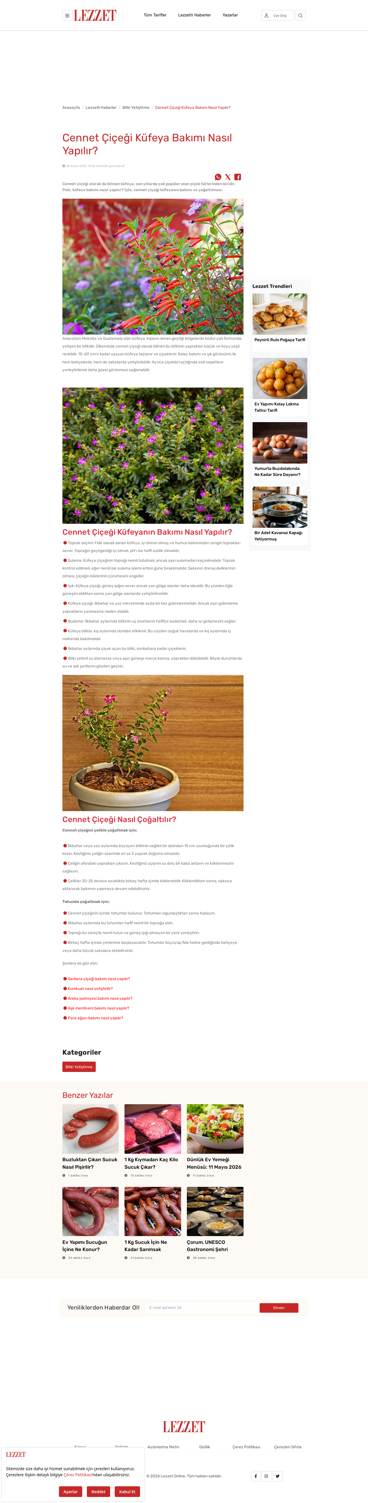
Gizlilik (204, 1447)
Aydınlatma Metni (163, 1447)
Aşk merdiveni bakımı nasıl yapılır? (98, 1008)
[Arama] (300, 15)
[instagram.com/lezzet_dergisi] (266, 1476)
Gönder (279, 1308)
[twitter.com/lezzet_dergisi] (278, 1476)
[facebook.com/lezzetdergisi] (255, 1476)
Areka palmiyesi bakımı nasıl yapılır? (100, 998)
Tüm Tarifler (155, 15)
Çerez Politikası (246, 1447)
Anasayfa (71, 107)
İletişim (121, 1447)
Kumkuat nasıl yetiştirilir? (90, 988)
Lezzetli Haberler (194, 15)
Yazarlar (230, 15)
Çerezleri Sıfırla (288, 1447)
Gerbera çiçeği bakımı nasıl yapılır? (99, 978)
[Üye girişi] (277, 15)
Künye (80, 1447)
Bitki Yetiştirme (136, 107)
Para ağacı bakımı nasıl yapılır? (95, 1018)
